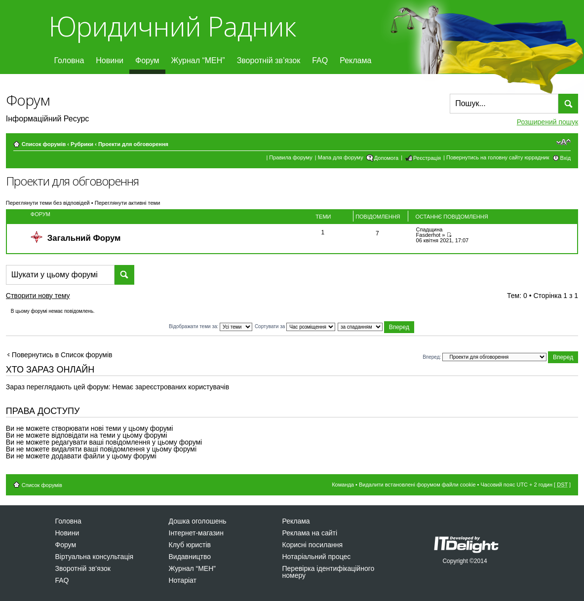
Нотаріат (182, 580)
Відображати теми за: (210, 326)
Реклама (355, 60)
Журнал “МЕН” (198, 60)
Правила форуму (290, 157)
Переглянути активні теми (127, 203)
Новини (109, 60)
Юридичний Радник (172, 25)
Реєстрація (427, 158)
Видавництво (190, 557)
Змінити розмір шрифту (563, 142)
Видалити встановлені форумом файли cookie (417, 485)
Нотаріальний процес (316, 557)
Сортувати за (295, 326)
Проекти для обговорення (133, 144)
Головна (69, 60)
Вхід (565, 158)
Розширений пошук (547, 121)
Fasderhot (428, 235)
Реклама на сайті (310, 533)
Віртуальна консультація (94, 557)
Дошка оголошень (198, 521)
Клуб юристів (190, 545)
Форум (147, 60)
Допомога (386, 158)
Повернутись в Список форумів (62, 354)
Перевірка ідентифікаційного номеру (328, 571)
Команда (343, 485)
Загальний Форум (84, 238)
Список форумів (44, 144)
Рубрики (82, 144)
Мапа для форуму (340, 157)
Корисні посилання (312, 545)
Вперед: (432, 356)
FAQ (320, 60)
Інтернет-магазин (196, 533)
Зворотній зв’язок (269, 60)
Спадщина (429, 229)
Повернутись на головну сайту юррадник (497, 157)
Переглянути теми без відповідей (48, 203)
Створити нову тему (46, 297)
